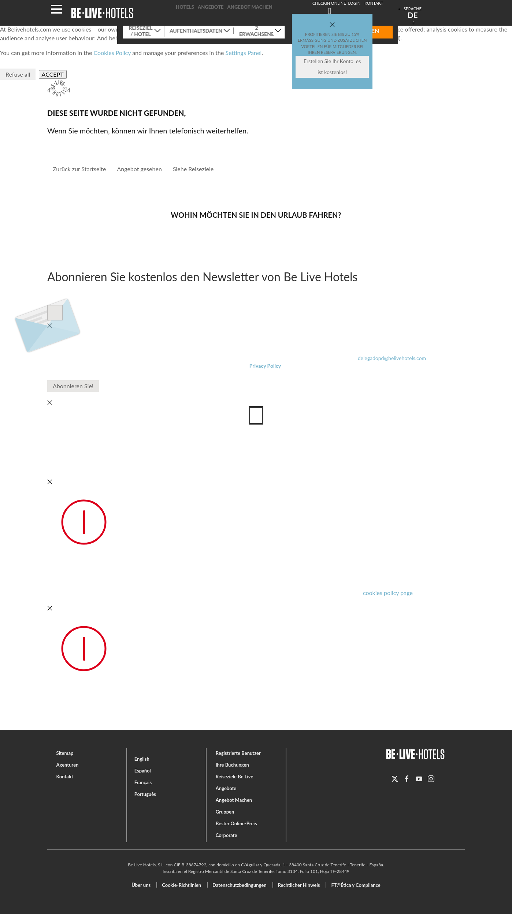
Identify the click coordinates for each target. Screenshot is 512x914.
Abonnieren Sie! (73, 385)
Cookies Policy (112, 52)
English (141, 759)
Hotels (185, 7)
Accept (53, 74)
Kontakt (64, 776)
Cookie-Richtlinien (181, 885)
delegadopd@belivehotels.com (392, 358)
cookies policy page (388, 592)
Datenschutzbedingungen (239, 885)
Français (143, 782)
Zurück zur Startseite (79, 168)
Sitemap (64, 753)
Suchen (424, 25)
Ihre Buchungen (232, 765)
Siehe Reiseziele (193, 168)
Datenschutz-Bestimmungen (128, 312)
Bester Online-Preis (236, 823)
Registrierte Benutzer (238, 753)
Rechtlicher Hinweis (299, 885)
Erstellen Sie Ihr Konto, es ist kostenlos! (332, 66)
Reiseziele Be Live (234, 776)
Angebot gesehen (139, 168)
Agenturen (67, 765)
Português (145, 794)
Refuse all (17, 74)
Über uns (141, 885)
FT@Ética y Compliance (355, 885)
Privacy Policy (265, 366)
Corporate (226, 835)
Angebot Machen (249, 7)
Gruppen (225, 812)
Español (142, 771)
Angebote (211, 7)
